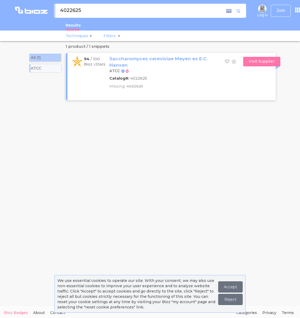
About (39, 312)
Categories (246, 312)
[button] (90, 35)
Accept (230, 287)
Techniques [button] (77, 35)
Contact (57, 312)
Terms (288, 312)
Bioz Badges (16, 312)
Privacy (269, 312)
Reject (230, 299)
